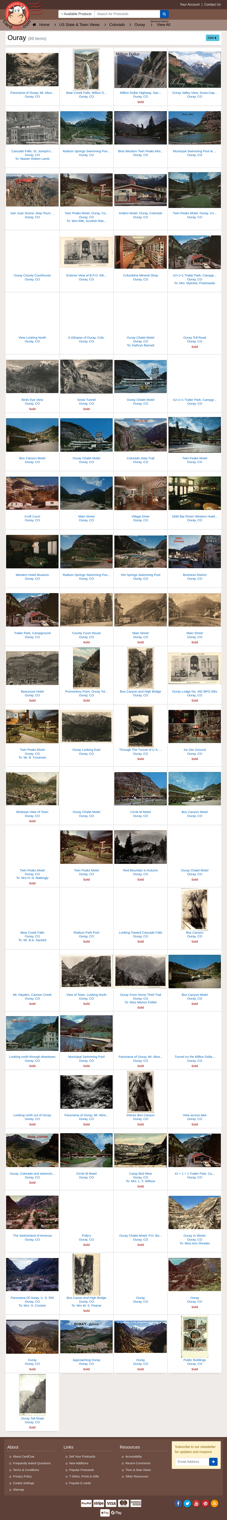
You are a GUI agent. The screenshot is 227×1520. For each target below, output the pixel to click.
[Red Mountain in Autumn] (140, 851)
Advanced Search (159, 21)
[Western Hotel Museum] (32, 556)
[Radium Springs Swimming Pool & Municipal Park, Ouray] (86, 132)
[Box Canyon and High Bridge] (140, 672)
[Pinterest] (205, 1503)
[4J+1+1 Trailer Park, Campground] (195, 258)
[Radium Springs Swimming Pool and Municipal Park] (86, 556)
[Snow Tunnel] (86, 381)
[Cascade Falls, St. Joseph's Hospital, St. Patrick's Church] (32, 134)
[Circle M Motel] (140, 793)
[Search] (164, 14)
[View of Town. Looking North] (86, 976)
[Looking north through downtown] (32, 1038)
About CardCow (23, 1456)
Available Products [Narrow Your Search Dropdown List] (76, 14)
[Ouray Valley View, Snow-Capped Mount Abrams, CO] (195, 74)
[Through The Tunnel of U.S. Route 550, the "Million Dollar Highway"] (140, 731)
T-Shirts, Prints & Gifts (84, 1476)
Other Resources (136, 1476)
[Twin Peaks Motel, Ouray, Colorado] (86, 196)
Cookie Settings (23, 1483)
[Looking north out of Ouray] (32, 1096)
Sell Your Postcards (82, 1456)
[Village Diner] (140, 497)
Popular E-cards (80, 1483)
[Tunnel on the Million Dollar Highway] (195, 1038)
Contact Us (212, 4)
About (12, 1447)
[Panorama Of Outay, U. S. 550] (32, 1281)
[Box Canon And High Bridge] (86, 1281)
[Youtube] (196, 1503)
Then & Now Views (138, 1470)
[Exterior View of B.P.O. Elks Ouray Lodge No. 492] (86, 256)
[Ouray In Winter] (195, 1218)
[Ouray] (140, 1279)
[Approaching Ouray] (86, 1341)
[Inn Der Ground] (195, 731)
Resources (130, 1447)
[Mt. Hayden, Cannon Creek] (32, 976)
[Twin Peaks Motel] (195, 439)
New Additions (78, 1463)
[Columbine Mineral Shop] (140, 256)
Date (212, 37)
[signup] (213, 1462)
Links (68, 1447)
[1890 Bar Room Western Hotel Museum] (195, 497)
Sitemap (18, 1489)
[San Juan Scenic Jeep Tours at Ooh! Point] (32, 194)
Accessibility (133, 1456)
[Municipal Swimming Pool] (86, 1038)
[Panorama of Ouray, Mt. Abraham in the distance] (32, 74)
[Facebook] (178, 1503)
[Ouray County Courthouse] (32, 256)
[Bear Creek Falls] (32, 915)
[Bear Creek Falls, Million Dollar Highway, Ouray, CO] (86, 74)
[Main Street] (86, 497)
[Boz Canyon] (195, 913)
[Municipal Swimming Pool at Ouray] (195, 132)
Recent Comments (137, 1463)
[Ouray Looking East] (86, 731)
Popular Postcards (81, 1470)
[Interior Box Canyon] (140, 1096)
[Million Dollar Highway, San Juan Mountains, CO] (140, 74)
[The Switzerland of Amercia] (32, 1216)
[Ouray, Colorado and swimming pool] (32, 1154)
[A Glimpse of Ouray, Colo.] (86, 318)
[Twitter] (187, 1503)
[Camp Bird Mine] (140, 1156)
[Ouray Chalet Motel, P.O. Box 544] (140, 1216)
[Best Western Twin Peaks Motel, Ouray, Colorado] (140, 132)
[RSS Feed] (214, 1503)
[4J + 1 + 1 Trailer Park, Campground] (195, 1154)
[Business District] (195, 556)
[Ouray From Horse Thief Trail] (140, 978)
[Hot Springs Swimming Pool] (140, 556)
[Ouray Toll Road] (195, 318)
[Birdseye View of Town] (32, 793)
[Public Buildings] (195, 1341)
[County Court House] (86, 614)
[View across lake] (195, 1096)
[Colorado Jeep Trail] (140, 439)
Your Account (190, 4)
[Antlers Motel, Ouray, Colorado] (140, 194)
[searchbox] (127, 14)
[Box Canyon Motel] (32, 439)
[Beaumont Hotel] (32, 672)
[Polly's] (86, 1216)
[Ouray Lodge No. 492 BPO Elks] (195, 672)
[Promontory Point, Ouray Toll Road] (86, 672)
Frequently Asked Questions (32, 1463)
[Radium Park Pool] (86, 913)
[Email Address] (192, 1462)
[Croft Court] (32, 497)
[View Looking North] (32, 318)
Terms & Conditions (26, 1470)
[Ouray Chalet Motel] (140, 320)
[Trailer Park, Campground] (32, 614)
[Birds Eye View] (32, 381)
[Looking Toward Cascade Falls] (140, 913)
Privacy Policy (22, 1476)
